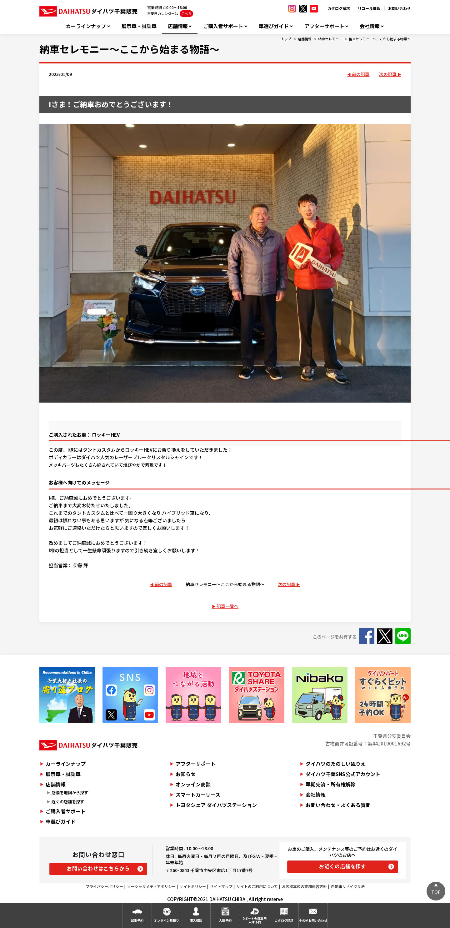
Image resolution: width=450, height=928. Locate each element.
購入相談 (196, 920)
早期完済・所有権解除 (331, 784)
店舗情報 (178, 26)
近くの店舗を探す (68, 802)
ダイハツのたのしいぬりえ (336, 763)
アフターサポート (324, 26)
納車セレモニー (330, 38)
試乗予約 (137, 920)
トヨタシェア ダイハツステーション (216, 805)
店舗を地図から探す (70, 792)
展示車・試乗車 (139, 26)
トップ (286, 38)
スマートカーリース (198, 794)
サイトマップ (221, 886)
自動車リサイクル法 (348, 886)
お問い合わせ (399, 8)
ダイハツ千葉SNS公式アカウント (343, 774)
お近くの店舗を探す (342, 866)
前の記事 (360, 74)
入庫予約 (225, 920)
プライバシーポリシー (104, 886)
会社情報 (370, 26)
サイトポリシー (193, 886)
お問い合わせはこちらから (98, 868)
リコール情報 (369, 8)
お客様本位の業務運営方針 (304, 886)
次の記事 (388, 74)
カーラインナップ (86, 26)
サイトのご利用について (257, 886)
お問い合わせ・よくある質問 (338, 805)
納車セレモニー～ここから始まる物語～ (380, 38)
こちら (186, 13)
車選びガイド (274, 26)
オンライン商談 (193, 784)
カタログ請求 (339, 8)
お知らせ (186, 774)
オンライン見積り (166, 920)
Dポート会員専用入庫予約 (254, 920)
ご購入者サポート (223, 26)
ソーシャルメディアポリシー (151, 886)
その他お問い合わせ (313, 920)
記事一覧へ (227, 606)
